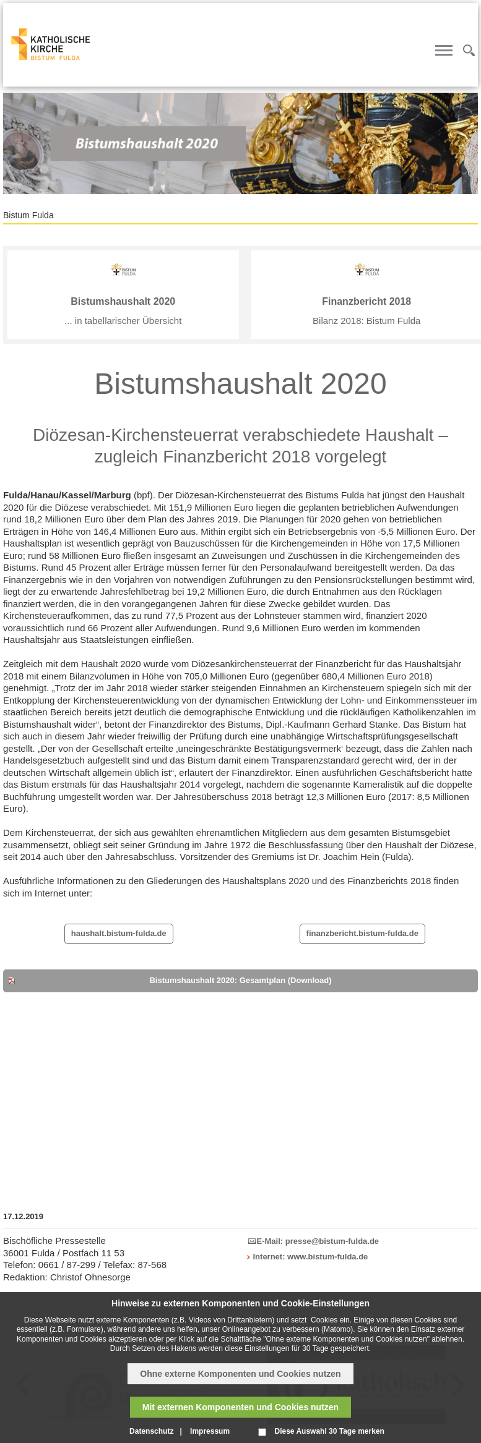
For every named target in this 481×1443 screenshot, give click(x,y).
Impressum (210, 1431)
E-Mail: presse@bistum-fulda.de (318, 1241)
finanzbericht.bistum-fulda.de (362, 933)
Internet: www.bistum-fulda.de (310, 1256)
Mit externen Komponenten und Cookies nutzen (240, 1407)
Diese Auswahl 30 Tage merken (329, 1431)
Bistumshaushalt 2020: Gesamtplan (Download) (240, 980)
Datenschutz (151, 1431)
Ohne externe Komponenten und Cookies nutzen (240, 1374)
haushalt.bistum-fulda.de (119, 933)
